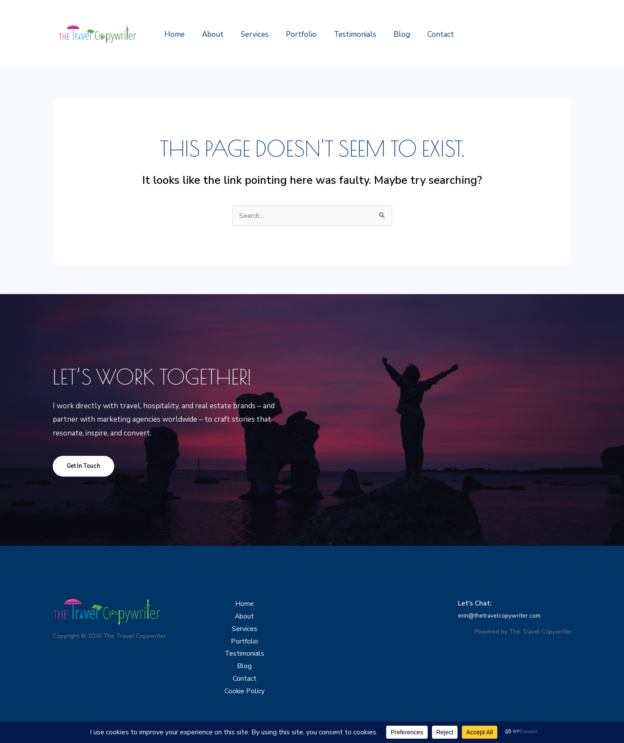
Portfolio (292, 34)
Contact (423, 34)
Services (248, 34)
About (209, 34)
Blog (387, 34)
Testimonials (343, 34)
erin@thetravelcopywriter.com (503, 616)
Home (173, 34)
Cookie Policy (244, 701)
